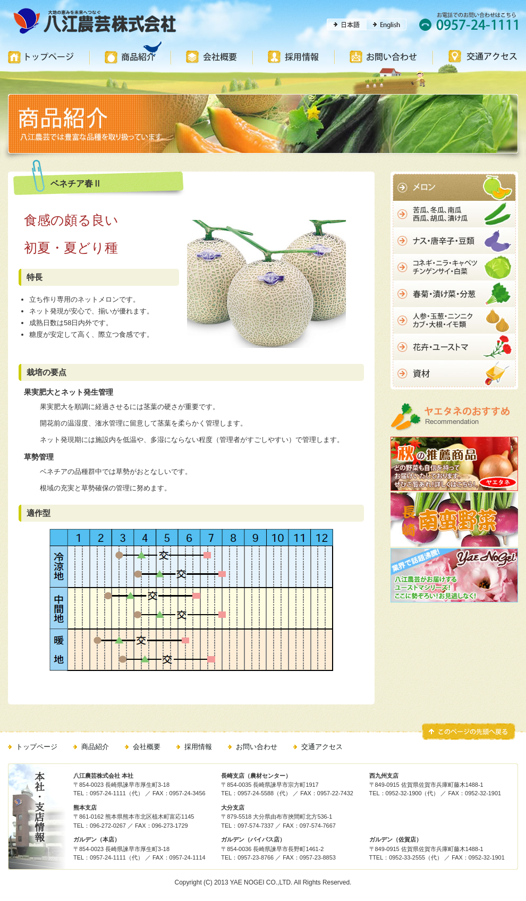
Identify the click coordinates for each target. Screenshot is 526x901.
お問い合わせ (256, 747)
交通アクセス (322, 747)
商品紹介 (95, 747)
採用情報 (198, 747)
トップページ (36, 747)
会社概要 (146, 747)
